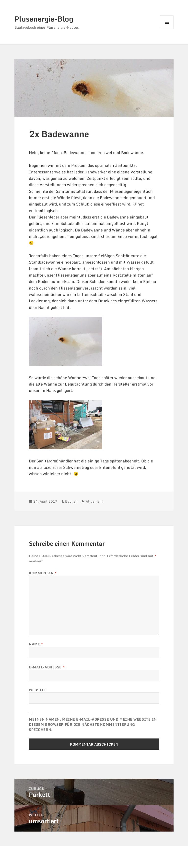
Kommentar (42, 573)
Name (36, 644)
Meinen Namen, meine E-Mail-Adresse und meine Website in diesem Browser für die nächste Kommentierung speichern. (93, 724)
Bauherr (71, 501)
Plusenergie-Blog (43, 18)
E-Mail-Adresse (47, 667)
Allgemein (94, 501)
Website (37, 689)
